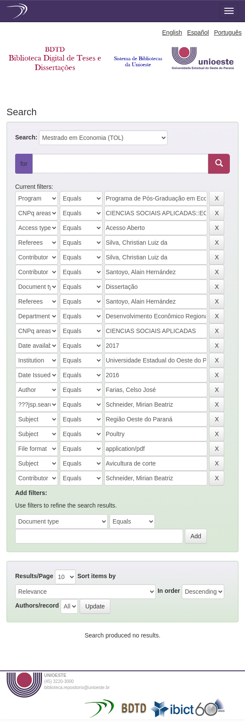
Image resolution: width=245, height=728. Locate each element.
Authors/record (37, 605)
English (172, 32)
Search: (26, 137)
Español (198, 32)
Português (228, 32)
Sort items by (96, 576)
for (23, 163)
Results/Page (34, 576)
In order (169, 590)
